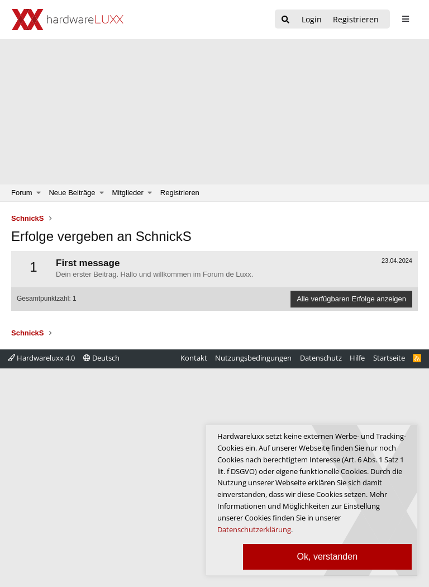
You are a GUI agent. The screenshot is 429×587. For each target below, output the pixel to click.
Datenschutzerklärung (254, 529)
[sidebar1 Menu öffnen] (405, 19)
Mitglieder (128, 192)
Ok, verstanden (327, 556)
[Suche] (285, 20)
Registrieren (179, 192)
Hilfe (357, 358)
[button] (39, 192)
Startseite (389, 358)
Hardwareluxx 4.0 (41, 358)
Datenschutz (321, 358)
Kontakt (193, 358)
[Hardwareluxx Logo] (67, 19)
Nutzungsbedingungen (253, 358)
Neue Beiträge (72, 192)
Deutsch (101, 358)
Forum (21, 192)
